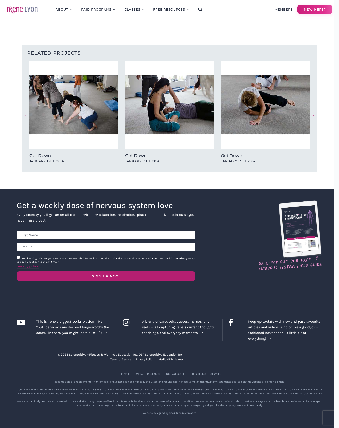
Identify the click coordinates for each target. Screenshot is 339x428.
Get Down (40, 155)
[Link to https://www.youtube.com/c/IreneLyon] (23, 322)
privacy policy (28, 266)
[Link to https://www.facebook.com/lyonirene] (235, 322)
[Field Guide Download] (290, 202)
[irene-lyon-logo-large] (22, 6)
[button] (25, 115)
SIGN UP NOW (106, 276)
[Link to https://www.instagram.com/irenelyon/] (129, 322)
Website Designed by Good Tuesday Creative (169, 412)
